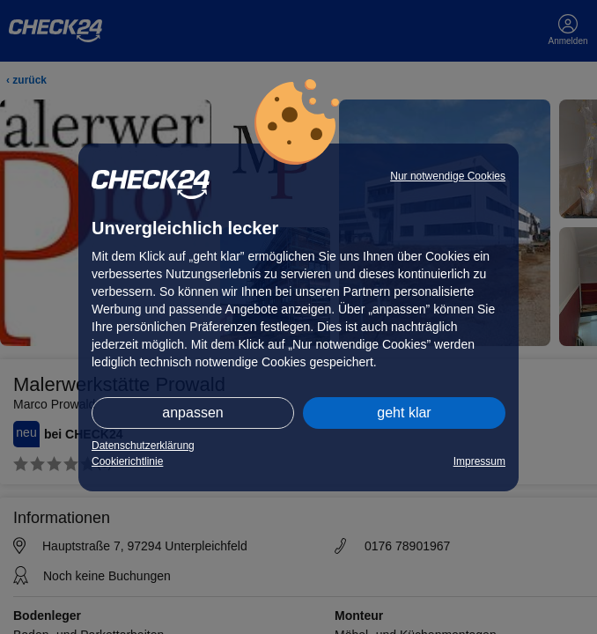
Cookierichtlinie (127, 461)
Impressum (479, 461)
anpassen (192, 412)
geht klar (404, 412)
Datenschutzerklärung (143, 445)
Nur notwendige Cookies (447, 176)
